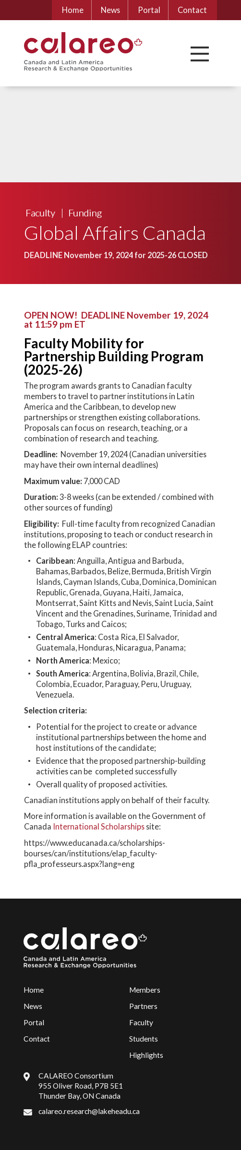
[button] (200, 54)
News (110, 9)
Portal (149, 9)
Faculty (40, 212)
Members (144, 989)
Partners (143, 1006)
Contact (192, 9)
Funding (85, 212)
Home (73, 9)
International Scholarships (99, 826)
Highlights (146, 1055)
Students (143, 1038)
